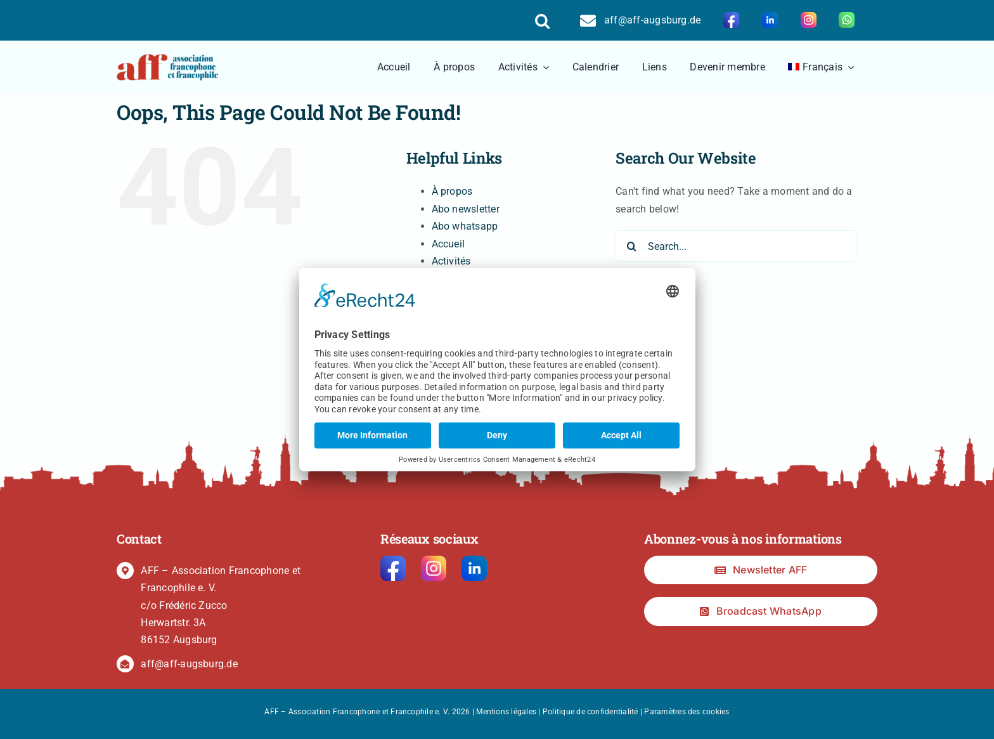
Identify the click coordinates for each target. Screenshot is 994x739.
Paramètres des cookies (686, 711)
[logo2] (167, 59)
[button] (542, 20)
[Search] (631, 246)
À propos (452, 191)
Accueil (448, 244)
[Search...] (736, 246)
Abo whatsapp (465, 226)
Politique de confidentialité (590, 711)
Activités (451, 261)
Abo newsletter (466, 209)
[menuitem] (821, 67)
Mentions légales (506, 711)
